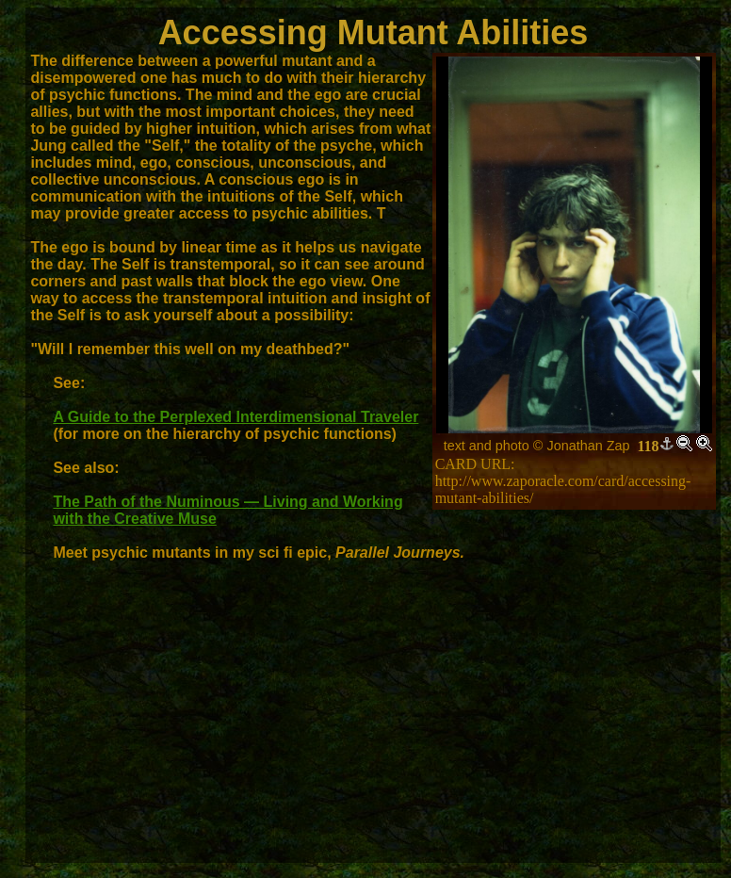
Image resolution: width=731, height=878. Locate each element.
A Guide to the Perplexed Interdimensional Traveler (235, 417)
